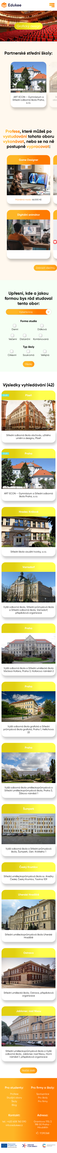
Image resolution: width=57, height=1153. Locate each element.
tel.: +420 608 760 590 (14, 1121)
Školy (14, 1101)
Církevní (12, 353)
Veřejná (45, 353)
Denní (15, 327)
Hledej (28, 364)
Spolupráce (42, 1093)
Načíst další (28, 1070)
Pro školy (43, 1097)
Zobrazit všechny (45, 267)
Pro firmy (43, 1101)
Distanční (25, 337)
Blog (14, 1104)
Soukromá (28, 353)
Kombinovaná (40, 337)
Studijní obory (14, 1097)
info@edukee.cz (14, 1125)
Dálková (42, 327)
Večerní (13, 337)
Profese (14, 1093)
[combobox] (7, 312)
